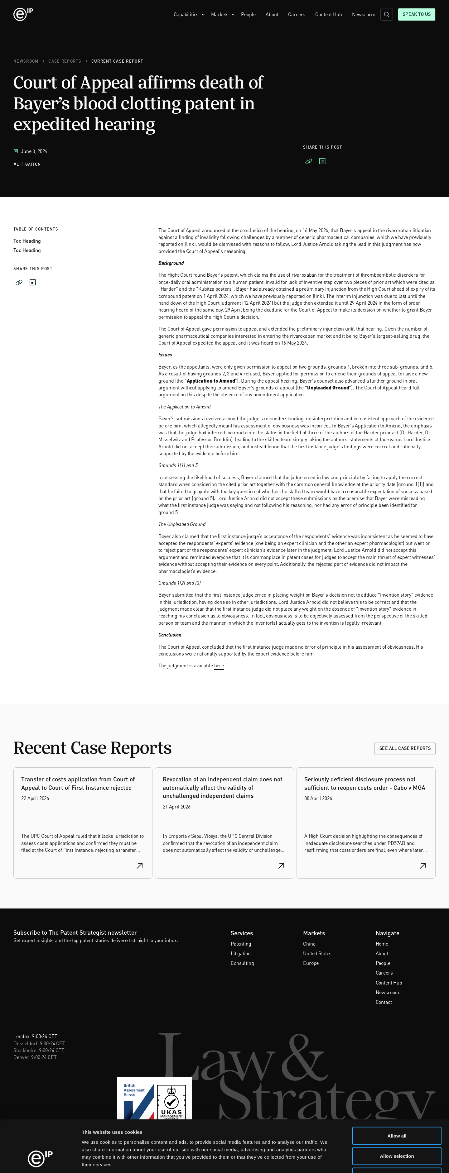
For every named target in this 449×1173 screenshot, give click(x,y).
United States (317, 953)
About (272, 14)
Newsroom (364, 14)
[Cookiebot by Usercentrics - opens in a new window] (40, 1161)
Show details (327, 1160)
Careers (296, 14)
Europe (311, 963)
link (190, 244)
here (219, 665)
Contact (384, 1002)
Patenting (241, 944)
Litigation (240, 953)
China (309, 944)
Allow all (397, 1091)
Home (382, 944)
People (248, 14)
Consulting (242, 963)
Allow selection (397, 1111)
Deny (397, 1132)
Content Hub (328, 14)
